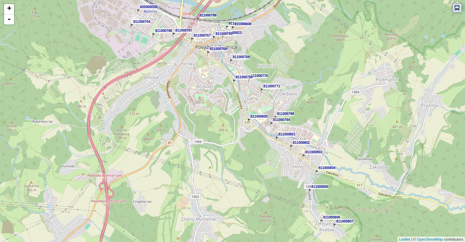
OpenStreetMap (430, 239)
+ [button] (9, 9)
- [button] (9, 19)
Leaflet (404, 239)
